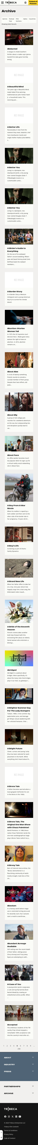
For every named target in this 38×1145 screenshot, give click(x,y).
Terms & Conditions (10, 1130)
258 (19, 1049)
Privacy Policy (8, 1134)
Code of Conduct (9, 1138)
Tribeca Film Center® (11, 1127)
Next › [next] (34, 1049)
